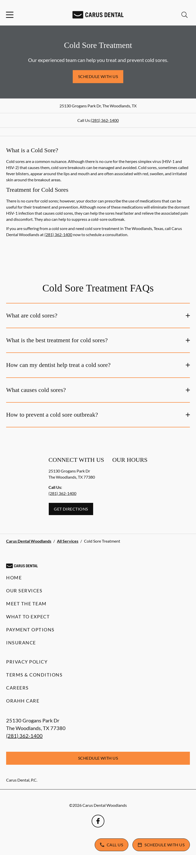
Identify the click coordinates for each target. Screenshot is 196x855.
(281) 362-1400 (105, 120)
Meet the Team (26, 603)
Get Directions (71, 508)
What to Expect (28, 616)
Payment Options (30, 629)
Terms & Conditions (34, 675)
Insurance (21, 642)
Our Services (24, 590)
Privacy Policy (26, 662)
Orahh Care (22, 701)
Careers (17, 688)
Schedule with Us (98, 76)
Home (14, 577)
